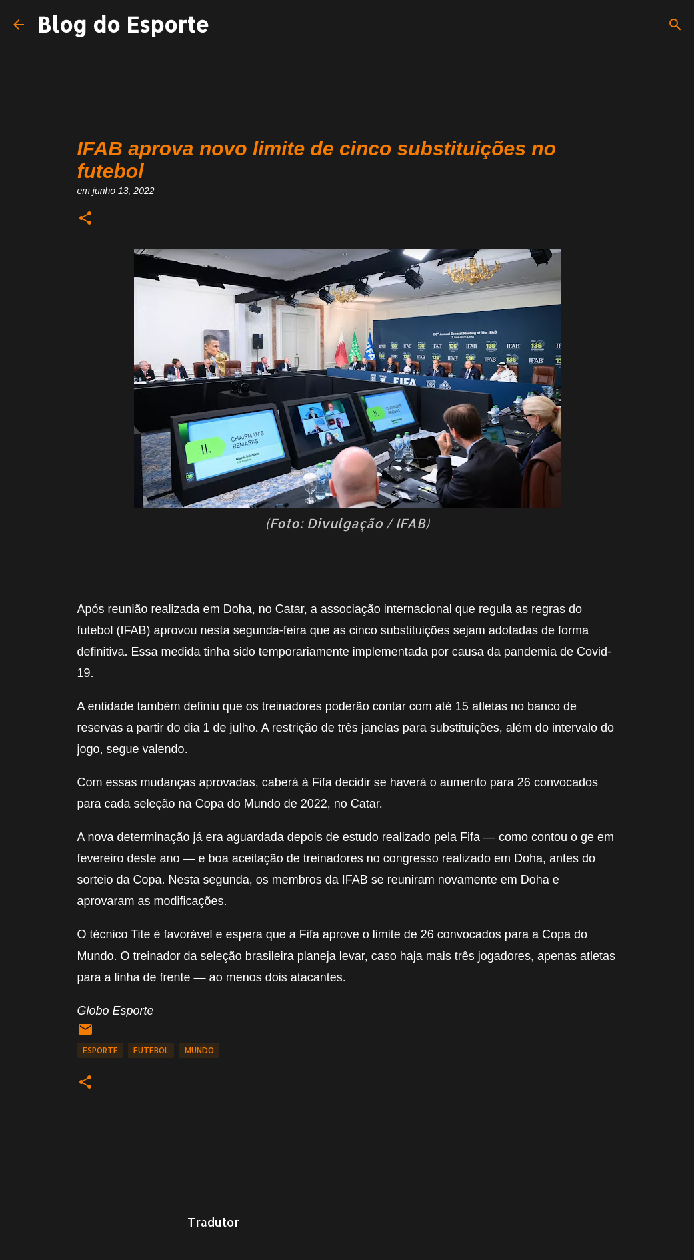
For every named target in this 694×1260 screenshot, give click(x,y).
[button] (85, 219)
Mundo (199, 1050)
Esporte (100, 1050)
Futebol (151, 1050)
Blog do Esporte (123, 24)
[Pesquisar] (675, 25)
